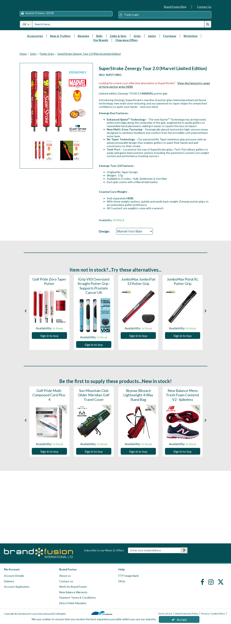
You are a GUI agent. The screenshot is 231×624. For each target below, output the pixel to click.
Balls (99, 39)
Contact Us (204, 6)
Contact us (66, 581)
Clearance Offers (126, 43)
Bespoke (83, 39)
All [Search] (25, 28)
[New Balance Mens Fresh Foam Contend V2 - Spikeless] (182, 403)
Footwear (169, 39)
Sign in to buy (49, 339)
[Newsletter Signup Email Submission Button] (184, 550)
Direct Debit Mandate (72, 603)
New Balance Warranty (73, 592)
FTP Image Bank (128, 575)
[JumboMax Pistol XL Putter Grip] (182, 287)
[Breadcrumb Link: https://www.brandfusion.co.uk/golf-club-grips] (33, 57)
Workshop (190, 39)
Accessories (35, 39)
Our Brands (100, 43)
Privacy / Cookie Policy (213, 613)
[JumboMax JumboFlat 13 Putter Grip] (138, 287)
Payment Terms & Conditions (77, 597)
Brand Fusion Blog (175, 6)
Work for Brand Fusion (73, 586)
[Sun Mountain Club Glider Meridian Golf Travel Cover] (93, 403)
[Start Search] (207, 28)
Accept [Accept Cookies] (179, 619)
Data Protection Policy (186, 613)
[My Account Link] (165, 18)
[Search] (118, 28)
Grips (137, 39)
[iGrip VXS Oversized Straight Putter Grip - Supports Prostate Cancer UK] (93, 296)
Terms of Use (165, 613)
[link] (202, 582)
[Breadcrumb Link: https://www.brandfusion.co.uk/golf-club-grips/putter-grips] (47, 57)
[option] (42, 155)
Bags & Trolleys (60, 39)
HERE (130, 202)
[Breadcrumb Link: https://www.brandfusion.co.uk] (23, 57)
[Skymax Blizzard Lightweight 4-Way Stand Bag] (138, 403)
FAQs (121, 581)
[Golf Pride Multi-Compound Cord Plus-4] (49, 403)
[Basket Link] (66, 17)
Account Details (14, 575)
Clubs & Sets (118, 39)
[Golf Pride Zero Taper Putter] (49, 287)
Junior (152, 39)
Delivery (9, 581)
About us (65, 575)
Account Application (16, 586)
